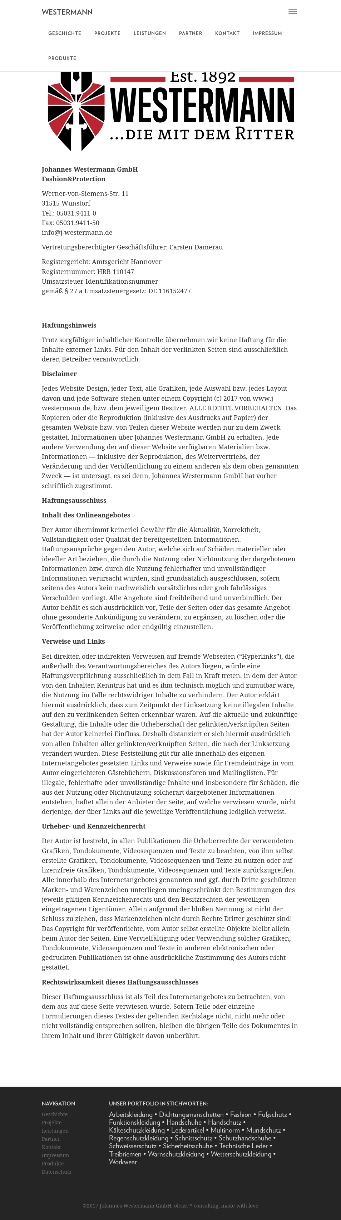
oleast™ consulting (196, 1205)
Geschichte (64, 33)
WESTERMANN (67, 12)
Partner (190, 33)
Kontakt (227, 33)
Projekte (107, 33)
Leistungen (150, 33)
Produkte (62, 58)
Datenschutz (56, 1171)
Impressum (267, 33)
